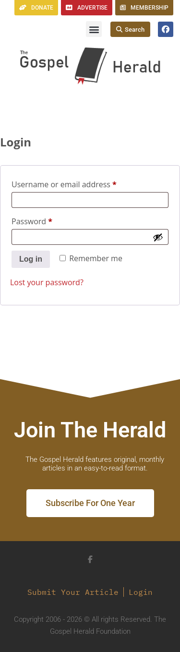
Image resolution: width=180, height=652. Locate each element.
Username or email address (80, 183)
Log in (30, 259)
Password (48, 220)
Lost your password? (47, 282)
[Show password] (158, 237)
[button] (94, 29)
